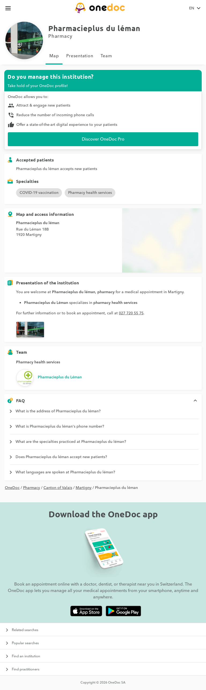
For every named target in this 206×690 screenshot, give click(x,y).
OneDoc (12, 488)
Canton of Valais (57, 488)
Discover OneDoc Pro (103, 139)
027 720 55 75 (131, 313)
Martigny (83, 488)
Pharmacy (31, 488)
